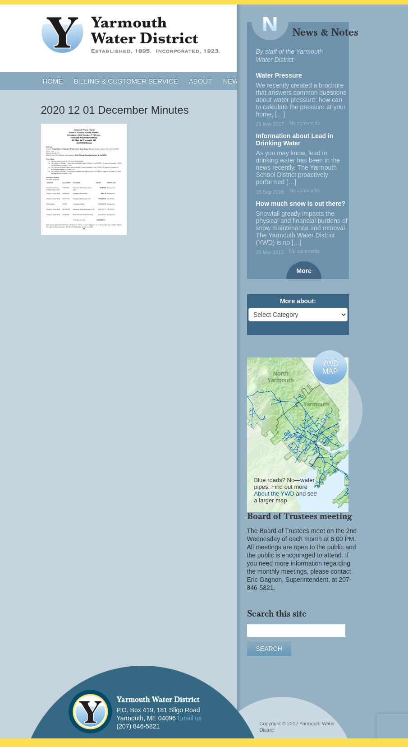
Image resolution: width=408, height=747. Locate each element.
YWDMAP (330, 367)
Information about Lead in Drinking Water (295, 139)
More (304, 270)
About (200, 81)
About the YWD (274, 493)
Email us (190, 718)
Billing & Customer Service (126, 81)
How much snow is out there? (300, 203)
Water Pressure (279, 75)
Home (53, 81)
